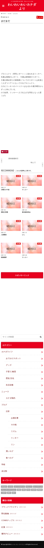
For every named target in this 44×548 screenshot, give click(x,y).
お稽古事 (14, 418)
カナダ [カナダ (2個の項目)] (10, 486)
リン (13, 444)
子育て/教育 (12, 371)
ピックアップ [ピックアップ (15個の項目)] (38, 486)
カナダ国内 (10, 398)
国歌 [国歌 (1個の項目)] (23, 490)
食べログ (9, 458)
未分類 (5, 152)
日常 (8, 411)
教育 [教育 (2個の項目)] (9, 493)
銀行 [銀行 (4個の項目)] (13, 493)
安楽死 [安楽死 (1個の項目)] (34, 490)
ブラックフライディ (13, 507)
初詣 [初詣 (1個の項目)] (19, 490)
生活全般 (9, 385)
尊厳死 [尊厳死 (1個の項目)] (40, 490)
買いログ (9, 451)
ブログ (4, 404)
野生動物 (9, 513)
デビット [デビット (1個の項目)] (29, 486)
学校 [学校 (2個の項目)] (28, 490)
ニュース (5, 391)
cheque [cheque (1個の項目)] (4, 486)
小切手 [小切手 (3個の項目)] (4, 493)
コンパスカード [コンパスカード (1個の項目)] (19, 486)
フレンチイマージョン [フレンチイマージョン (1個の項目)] (9, 490)
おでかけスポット (13, 358)
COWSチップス (11, 520)
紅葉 (7, 527)
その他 (14, 424)
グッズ (8, 365)
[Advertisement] (22, 49)
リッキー (14, 438)
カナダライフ (7, 352)
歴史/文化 (10, 378)
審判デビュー (10, 534)
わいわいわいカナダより (22, 6)
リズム (14, 431)
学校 (3, 464)
